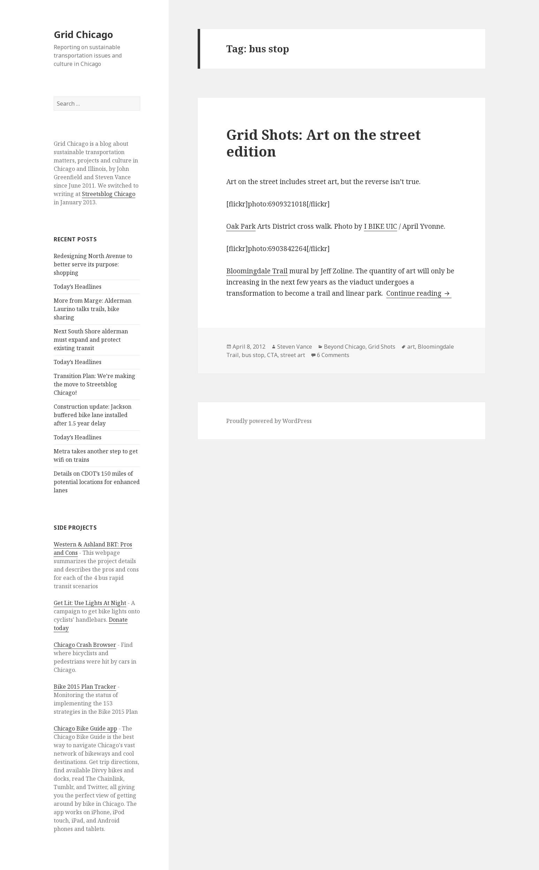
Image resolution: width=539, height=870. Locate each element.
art (411, 346)
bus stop (253, 355)
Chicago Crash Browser (85, 645)
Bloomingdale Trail (257, 270)
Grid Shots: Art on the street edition (323, 142)
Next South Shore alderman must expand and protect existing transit (91, 339)
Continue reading (418, 293)
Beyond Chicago (344, 346)
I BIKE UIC (380, 226)
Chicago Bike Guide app (85, 728)
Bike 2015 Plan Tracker (85, 686)
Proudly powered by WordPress (269, 421)
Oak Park (241, 226)
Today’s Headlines (77, 286)
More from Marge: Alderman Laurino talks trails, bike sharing (92, 309)
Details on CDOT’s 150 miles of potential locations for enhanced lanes (97, 482)
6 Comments (333, 355)
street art (292, 355)
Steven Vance (294, 346)
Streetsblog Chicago (108, 194)
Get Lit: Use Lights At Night (90, 603)
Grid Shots (381, 346)
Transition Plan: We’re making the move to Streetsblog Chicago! (94, 384)
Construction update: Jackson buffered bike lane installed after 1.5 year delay (92, 415)
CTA (272, 355)
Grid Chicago (83, 34)
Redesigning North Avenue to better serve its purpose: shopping (93, 264)
